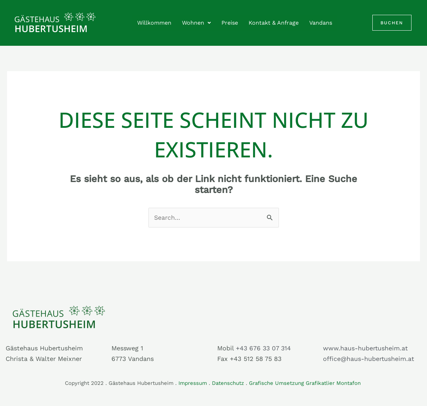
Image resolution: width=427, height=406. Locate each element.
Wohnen (196, 22)
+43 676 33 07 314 (264, 348)
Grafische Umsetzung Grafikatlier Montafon (305, 383)
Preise (229, 22)
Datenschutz (228, 383)
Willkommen (154, 22)
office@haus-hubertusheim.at (369, 359)
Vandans (320, 22)
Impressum (192, 383)
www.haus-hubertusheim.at (365, 348)
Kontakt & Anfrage (274, 22)
